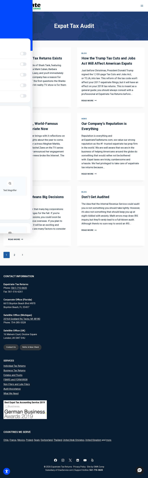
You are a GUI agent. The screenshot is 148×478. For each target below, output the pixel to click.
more (108, 440)
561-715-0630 (96, 470)
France (13, 440)
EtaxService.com (65, 470)
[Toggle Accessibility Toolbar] (6, 471)
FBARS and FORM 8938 (15, 379)
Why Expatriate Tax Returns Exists (35, 58)
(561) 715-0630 (19, 287)
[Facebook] (56, 460)
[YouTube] (85, 460)
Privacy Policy (79, 467)
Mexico (21, 440)
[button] (140, 470)
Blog (10, 53)
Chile (6, 440)
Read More (15, 95)
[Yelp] (92, 460)
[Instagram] (63, 460)
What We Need (10, 393)
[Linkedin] (78, 460)
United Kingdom (93, 440)
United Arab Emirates (73, 440)
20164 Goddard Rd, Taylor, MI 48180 (21, 318)
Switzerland (47, 440)
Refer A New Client (32, 347)
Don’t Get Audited (95, 197)
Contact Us (12, 347)
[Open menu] (142, 5)
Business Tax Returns (14, 370)
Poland (29, 440)
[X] (70, 460)
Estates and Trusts (12, 375)
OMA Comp (99, 467)
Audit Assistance (12, 388)
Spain (37, 440)
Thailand (58, 440)
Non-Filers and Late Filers (16, 384)
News (84, 119)
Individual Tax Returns (14, 366)
